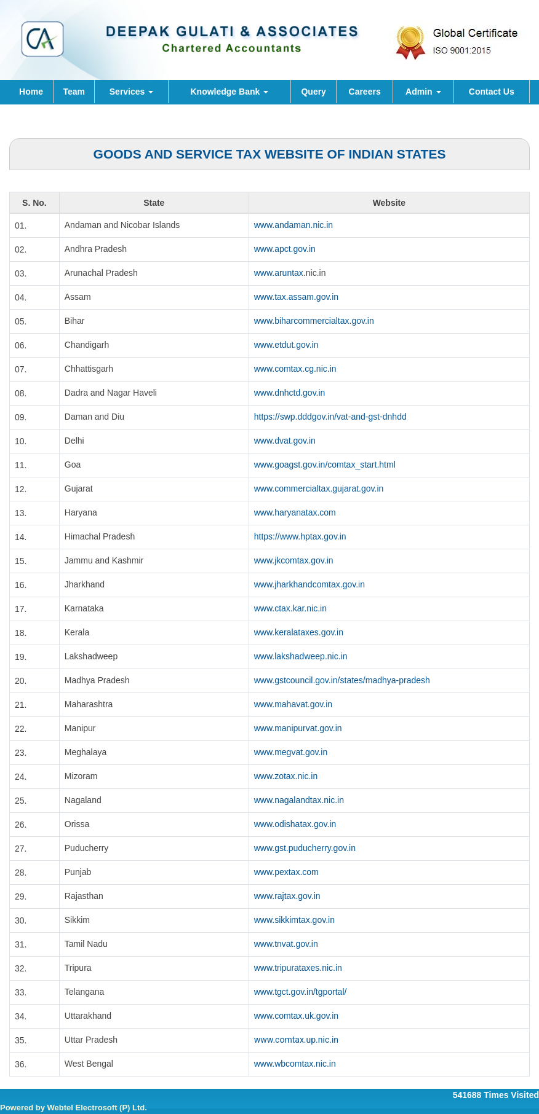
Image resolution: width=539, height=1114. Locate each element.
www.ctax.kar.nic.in (290, 608)
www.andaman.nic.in (293, 225)
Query (313, 91)
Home (31, 91)
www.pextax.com (286, 872)
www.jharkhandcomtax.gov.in (309, 584)
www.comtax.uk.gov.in (296, 1016)
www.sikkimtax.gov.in (294, 920)
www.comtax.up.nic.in (296, 1040)
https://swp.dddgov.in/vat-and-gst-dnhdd (330, 417)
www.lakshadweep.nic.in (301, 656)
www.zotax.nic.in (285, 776)
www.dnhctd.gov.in (289, 393)
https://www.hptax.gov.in (300, 536)
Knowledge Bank (229, 91)
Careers (365, 91)
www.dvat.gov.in (285, 440)
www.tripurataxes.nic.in (298, 968)
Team (74, 91)
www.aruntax (278, 273)
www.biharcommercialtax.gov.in (314, 321)
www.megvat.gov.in (291, 752)
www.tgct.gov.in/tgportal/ (300, 992)
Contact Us (491, 91)
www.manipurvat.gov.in (298, 728)
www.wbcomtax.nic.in (295, 1064)
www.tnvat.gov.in (286, 944)
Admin (423, 91)
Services (132, 91)
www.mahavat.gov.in (293, 704)
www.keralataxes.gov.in (298, 632)
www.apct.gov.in (285, 249)
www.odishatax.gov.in (295, 824)
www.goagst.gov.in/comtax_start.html (325, 464)
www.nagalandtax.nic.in (299, 800)
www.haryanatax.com (295, 512)
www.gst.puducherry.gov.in (305, 848)
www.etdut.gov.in (286, 345)
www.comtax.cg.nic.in (295, 369)
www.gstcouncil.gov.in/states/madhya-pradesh (342, 680)
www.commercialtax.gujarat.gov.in (319, 488)
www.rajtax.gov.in (287, 896)
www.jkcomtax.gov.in (293, 560)
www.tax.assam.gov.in (296, 297)
